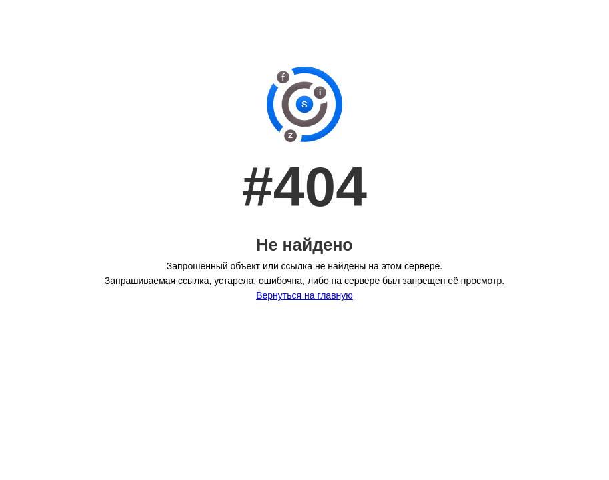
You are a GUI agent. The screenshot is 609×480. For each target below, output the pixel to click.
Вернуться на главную (304, 295)
